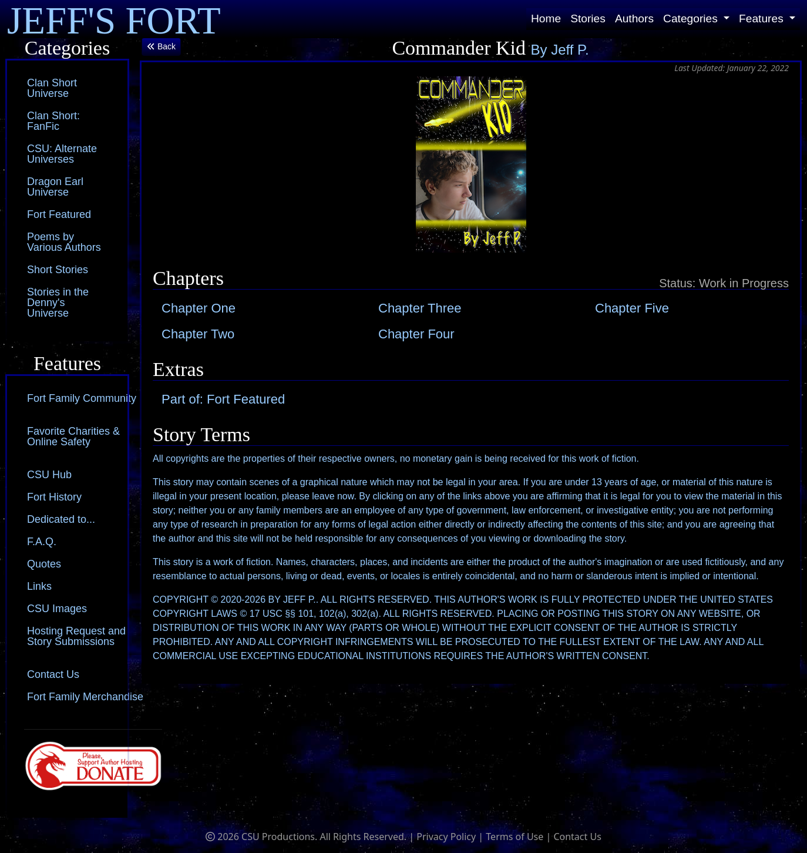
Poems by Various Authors (64, 242)
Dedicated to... (61, 519)
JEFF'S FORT (114, 19)
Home (546, 18)
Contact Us (53, 674)
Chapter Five (632, 308)
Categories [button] (692, 18)
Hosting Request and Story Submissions (76, 636)
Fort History (54, 497)
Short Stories (57, 270)
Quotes (44, 564)
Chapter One (199, 308)
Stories (588, 18)
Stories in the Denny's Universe (58, 302)
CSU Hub (49, 475)
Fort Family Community (81, 398)
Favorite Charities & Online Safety (73, 436)
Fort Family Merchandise (85, 697)
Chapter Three (419, 308)
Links (39, 586)
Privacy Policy (446, 836)
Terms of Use (514, 836)
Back (161, 46)
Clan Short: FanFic (53, 121)
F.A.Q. (41, 542)
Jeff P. (570, 50)
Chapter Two (198, 334)
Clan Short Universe (52, 88)
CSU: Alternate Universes (62, 154)
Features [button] (762, 18)
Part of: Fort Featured (223, 399)
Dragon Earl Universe (55, 187)
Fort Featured (59, 214)
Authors (634, 18)
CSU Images (57, 608)
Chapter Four (416, 334)
